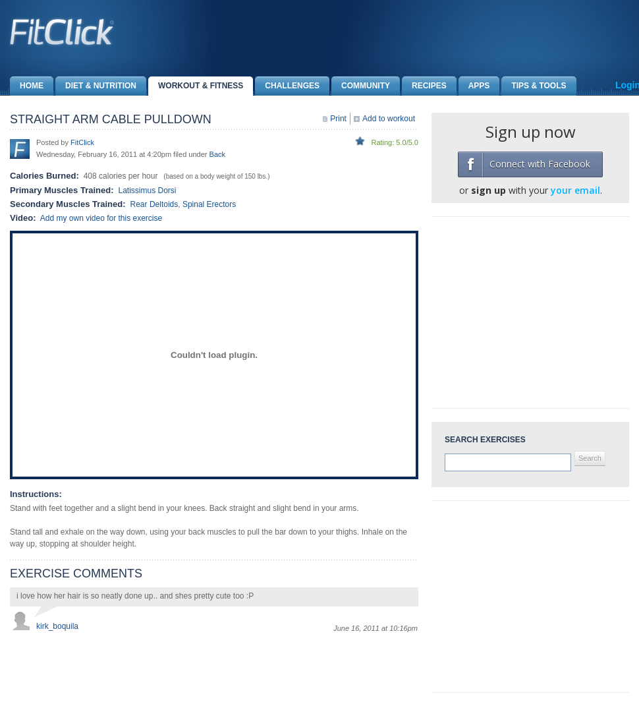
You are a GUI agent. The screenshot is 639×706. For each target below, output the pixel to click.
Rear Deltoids (154, 204)
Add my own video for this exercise (101, 218)
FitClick (82, 142)
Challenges (287, 86)
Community (360, 86)
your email (575, 190)
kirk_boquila (57, 626)
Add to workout (388, 118)
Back (217, 154)
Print (338, 118)
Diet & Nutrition (95, 86)
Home (26, 86)
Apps (474, 86)
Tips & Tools (533, 86)
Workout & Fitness (195, 86)
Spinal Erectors (209, 204)
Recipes (424, 86)
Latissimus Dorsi (147, 190)
